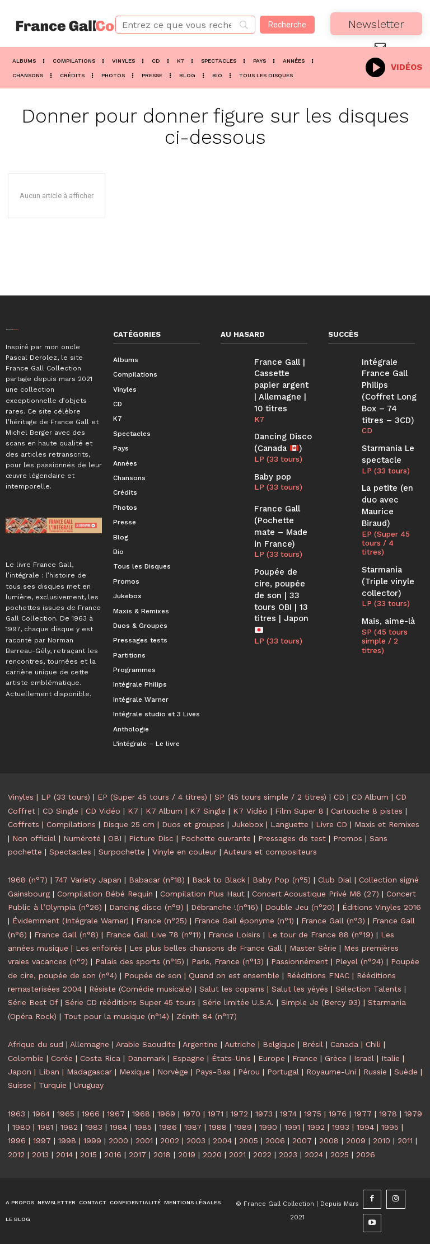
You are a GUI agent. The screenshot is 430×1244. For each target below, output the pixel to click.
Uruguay (89, 1085)
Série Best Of (33, 1002)
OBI (114, 838)
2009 (356, 1140)
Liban (49, 1071)
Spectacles (70, 851)
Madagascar (89, 1071)
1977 (363, 1113)
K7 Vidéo (250, 810)
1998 (67, 1140)
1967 (116, 1113)
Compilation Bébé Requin (105, 893)
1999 (92, 1140)
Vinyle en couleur (184, 851)
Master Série (312, 947)
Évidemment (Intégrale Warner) (70, 920)
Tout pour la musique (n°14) (116, 1016)
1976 (338, 1113)
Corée (62, 1058)
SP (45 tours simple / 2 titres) (383, 581)
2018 (162, 1154)
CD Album (370, 796)
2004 (222, 1140)
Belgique (279, 1044)
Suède (406, 1071)
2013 (40, 1154)
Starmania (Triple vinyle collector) (385, 527)
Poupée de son (152, 975)
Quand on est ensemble (234, 975)
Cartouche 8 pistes (367, 810)
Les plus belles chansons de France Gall (205, 947)
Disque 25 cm (129, 824)
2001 (144, 1140)
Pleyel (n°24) (359, 961)
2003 (195, 1140)
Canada (344, 1044)
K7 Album (164, 810)
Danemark (146, 1058)
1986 (168, 1127)
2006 (275, 1140)
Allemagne (89, 1044)
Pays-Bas (213, 1071)
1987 (193, 1127)
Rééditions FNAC (318, 975)
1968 (141, 1113)
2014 (64, 1154)
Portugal (283, 1071)
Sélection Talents (368, 988)
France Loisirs (234, 934)
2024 (314, 1154)
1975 (312, 1113)
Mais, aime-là (385, 564)
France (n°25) (161, 920)
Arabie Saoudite (146, 1044)
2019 (186, 1154)
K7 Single (208, 810)
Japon (19, 1071)
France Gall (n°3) (333, 920)
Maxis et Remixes (386, 824)
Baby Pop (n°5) (282, 879)
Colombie (26, 1058)
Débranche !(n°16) (224, 907)
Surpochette (122, 851)
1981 (45, 1127)
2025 (339, 1154)
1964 (41, 1113)
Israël (364, 1058)
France (304, 1058)
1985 (143, 1127)
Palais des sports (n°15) (139, 961)
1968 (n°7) (28, 879)
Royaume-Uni (331, 1071)
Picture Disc (151, 838)
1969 (166, 1113)
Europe (271, 1058)
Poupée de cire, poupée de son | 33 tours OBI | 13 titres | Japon (282, 572)
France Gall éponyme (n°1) (244, 920)
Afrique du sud (35, 1044)
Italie (390, 1058)
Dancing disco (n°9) (146, 907)
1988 (218, 1127)
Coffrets (23, 824)
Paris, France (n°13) (227, 961)
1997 (42, 1140)
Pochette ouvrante (216, 838)
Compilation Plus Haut (202, 893)
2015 (88, 1154)
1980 (21, 1127)
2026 (365, 1154)
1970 (191, 1113)
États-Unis (231, 1058)
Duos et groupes (193, 824)
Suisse (19, 1085)
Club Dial (335, 879)
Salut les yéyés (300, 988)
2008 (329, 1140)
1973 (264, 1113)
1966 (91, 1113)
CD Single (60, 810)
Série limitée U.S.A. (238, 1002)
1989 (243, 1127)
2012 (16, 1154)
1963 (16, 1113)
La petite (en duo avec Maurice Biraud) (389, 473)
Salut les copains (231, 988)
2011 (405, 1140)
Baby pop (270, 463)
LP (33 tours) (276, 447)
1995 (390, 1127)
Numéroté (82, 838)
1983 (93, 1127)
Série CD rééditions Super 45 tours (130, 1002)
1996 (17, 1140)
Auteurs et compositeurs (270, 851)
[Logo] (54, 26)
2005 (248, 1140)
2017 (137, 1154)
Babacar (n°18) (157, 879)
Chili (373, 1044)
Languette (289, 824)
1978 (388, 1113)
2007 (302, 1140)
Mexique (134, 1071)
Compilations (71, 824)
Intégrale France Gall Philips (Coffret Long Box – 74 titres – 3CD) (389, 381)
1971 (215, 1113)
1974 (288, 1113)
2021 (237, 1154)
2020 (212, 1154)
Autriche (240, 1044)
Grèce (336, 1058)
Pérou (249, 1071)
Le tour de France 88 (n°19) (320, 934)
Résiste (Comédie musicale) (140, 988)
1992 (316, 1127)
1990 (268, 1127)
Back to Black (218, 879)
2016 (112, 1154)
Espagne (188, 1058)
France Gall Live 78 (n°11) (153, 934)
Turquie (53, 1085)
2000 (118, 1140)
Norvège (172, 1071)
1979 (413, 1113)
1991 (292, 1127)
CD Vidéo (103, 810)
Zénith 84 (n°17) (206, 1016)
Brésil (312, 1044)
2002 (169, 1140)
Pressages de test (292, 838)
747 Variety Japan (87, 879)
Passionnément (299, 961)
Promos (347, 838)
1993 (340, 1127)
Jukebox (247, 824)
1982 (69, 1127)
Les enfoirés (99, 947)
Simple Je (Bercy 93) (321, 1002)
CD (366, 411)
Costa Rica (100, 1058)
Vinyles (21, 796)
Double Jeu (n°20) (300, 907)
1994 (365, 1127)
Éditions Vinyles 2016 (381, 907)
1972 (239, 1113)
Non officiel (34, 838)
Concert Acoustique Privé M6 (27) (315, 893)
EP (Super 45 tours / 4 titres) (388, 497)
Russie (375, 1071)
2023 (288, 1154)
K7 (258, 411)
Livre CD (331, 824)
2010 (381, 1140)
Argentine (200, 1044)
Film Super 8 (299, 810)
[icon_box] (394, 66)
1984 (118, 1127)
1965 (65, 1113)
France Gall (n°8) (66, 934)
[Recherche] (287, 25)
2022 (262, 1154)
